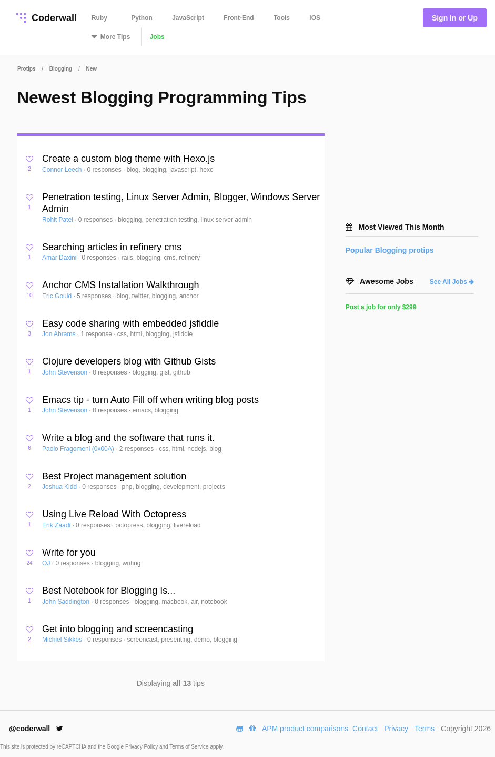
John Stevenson (65, 372)
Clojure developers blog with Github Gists (129, 361)
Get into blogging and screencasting (117, 629)
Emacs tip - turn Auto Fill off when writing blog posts (150, 400)
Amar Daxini (60, 257)
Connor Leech (63, 169)
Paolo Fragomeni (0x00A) (79, 449)
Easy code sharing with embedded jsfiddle (130, 323)
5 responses (95, 296)
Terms (425, 728)
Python (142, 18)
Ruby (99, 18)
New (91, 69)
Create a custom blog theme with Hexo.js (128, 158)
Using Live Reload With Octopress (114, 514)
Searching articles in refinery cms (111, 247)
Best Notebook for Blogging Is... (108, 590)
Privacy (396, 728)
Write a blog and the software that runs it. (128, 437)
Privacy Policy (142, 747)
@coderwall (36, 728)
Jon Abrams (59, 334)
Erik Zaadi (57, 525)
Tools (282, 18)
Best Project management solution (114, 476)
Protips (26, 69)
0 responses (105, 169)
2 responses (137, 449)
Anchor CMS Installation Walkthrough (120, 285)
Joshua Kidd (60, 486)
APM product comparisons (305, 728)
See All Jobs (452, 282)
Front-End (239, 18)
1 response (97, 334)
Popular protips (390, 250)
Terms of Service (189, 747)
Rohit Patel (58, 219)
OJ (47, 563)
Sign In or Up (455, 18)
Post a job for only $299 (381, 307)
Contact (365, 728)
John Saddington (66, 601)
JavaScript (188, 18)
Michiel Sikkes (63, 639)
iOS (314, 18)
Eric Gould (57, 296)
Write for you (69, 552)
